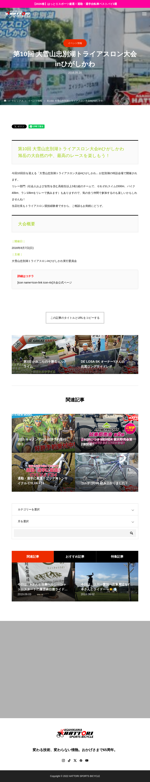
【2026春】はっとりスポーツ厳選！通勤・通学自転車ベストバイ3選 (75, 3)
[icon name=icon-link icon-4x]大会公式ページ (44, 282)
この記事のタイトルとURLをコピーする (75, 317)
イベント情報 (75, 43)
